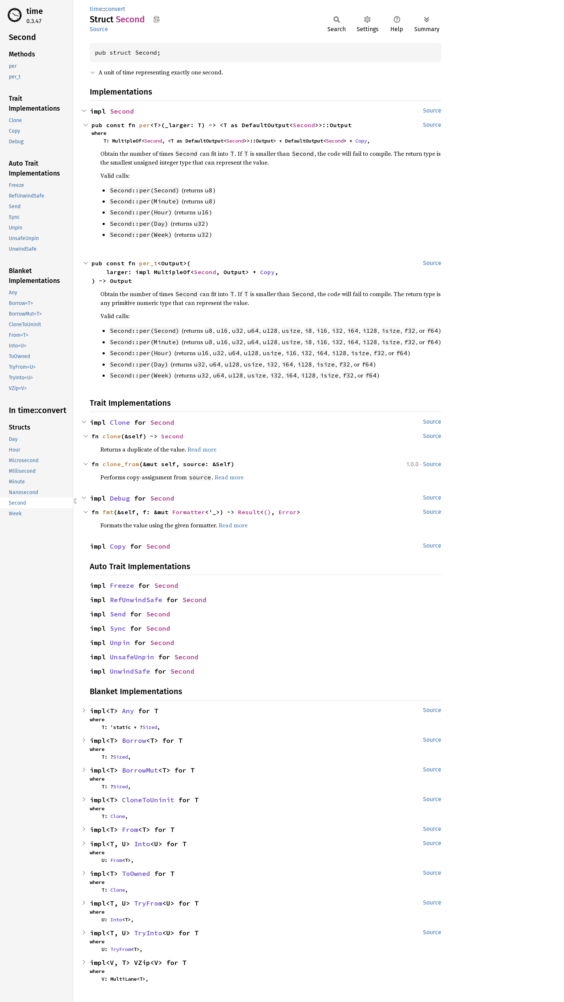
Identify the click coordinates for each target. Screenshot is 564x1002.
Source (99, 29)
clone (112, 436)
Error (287, 512)
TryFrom (148, 903)
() (267, 512)
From (130, 829)
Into (142, 844)
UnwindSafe (130, 671)
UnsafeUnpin (132, 657)
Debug (120, 498)
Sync (118, 628)
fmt (108, 512)
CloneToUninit (148, 800)
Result (249, 512)
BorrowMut (140, 770)
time (34, 11)
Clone (120, 422)
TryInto (148, 933)
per (144, 125)
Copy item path (157, 19)
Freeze (122, 585)
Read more (202, 449)
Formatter (188, 512)
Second (122, 111)
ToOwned (136, 873)
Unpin (120, 642)
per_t (148, 263)
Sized (149, 727)
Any (128, 711)
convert (115, 8)
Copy (361, 140)
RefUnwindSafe (136, 600)
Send (118, 614)
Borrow (134, 740)
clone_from (121, 464)
